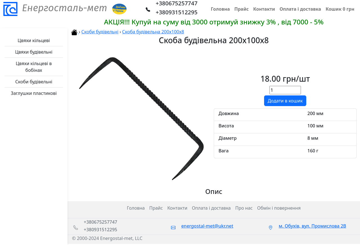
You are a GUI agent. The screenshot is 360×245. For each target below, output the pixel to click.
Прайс (156, 208)
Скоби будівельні (99, 32)
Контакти (177, 208)
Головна (136, 208)
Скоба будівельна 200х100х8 (153, 32)
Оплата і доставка (211, 208)
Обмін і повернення (279, 208)
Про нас (244, 208)
